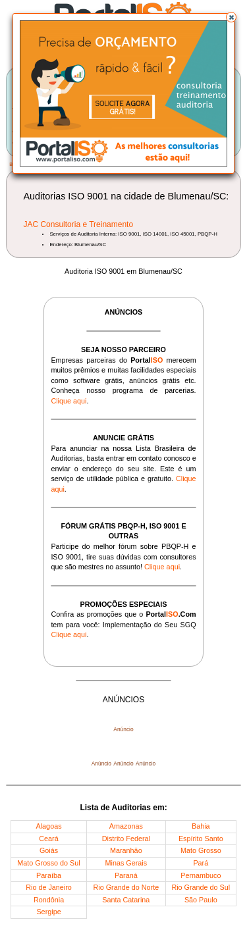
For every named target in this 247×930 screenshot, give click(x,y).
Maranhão (126, 850)
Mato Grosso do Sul (48, 863)
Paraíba (48, 875)
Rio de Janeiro (49, 887)
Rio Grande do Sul (200, 887)
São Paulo (200, 900)
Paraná (126, 875)
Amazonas (126, 826)
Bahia (201, 826)
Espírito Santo (200, 838)
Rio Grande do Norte (126, 887)
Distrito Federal (126, 838)
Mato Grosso (200, 850)
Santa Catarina (126, 900)
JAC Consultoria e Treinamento (78, 224)
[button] (231, 17)
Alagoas (49, 826)
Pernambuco (200, 875)
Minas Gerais (126, 863)
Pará (200, 863)
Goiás (49, 850)
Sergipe (48, 912)
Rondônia (49, 900)
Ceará (48, 838)
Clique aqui (68, 401)
